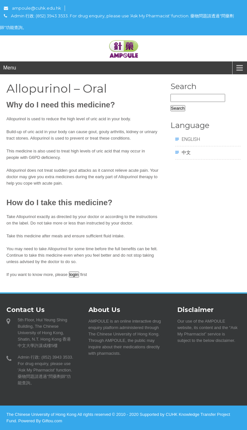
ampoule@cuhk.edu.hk (32, 8)
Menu (9, 67)
